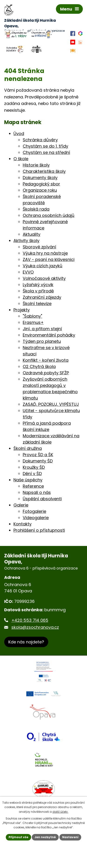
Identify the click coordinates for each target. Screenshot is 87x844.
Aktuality (31, 234)
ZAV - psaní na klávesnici (48, 259)
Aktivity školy (26, 240)
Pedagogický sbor (41, 184)
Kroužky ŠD (34, 467)
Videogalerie (36, 518)
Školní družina (27, 448)
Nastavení (70, 837)
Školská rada (36, 209)
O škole (20, 159)
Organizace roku (40, 190)
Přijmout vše (18, 837)
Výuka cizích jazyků (42, 266)
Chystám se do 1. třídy (45, 146)
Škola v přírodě (38, 291)
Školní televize (37, 303)
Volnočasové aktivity (44, 278)
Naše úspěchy (27, 480)
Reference (33, 486)
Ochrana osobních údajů (48, 215)
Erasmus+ (33, 322)
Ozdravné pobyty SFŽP (46, 373)
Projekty (21, 310)
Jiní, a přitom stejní (42, 329)
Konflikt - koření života (45, 360)
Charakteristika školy (44, 171)
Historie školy (36, 165)
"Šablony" (32, 316)
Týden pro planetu (42, 341)
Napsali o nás (37, 492)
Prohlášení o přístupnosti (39, 530)
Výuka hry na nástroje (45, 253)
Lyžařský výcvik (38, 285)
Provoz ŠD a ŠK (38, 455)
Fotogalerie (34, 511)
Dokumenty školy (40, 178)
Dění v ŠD (32, 473)
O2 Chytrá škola (39, 366)
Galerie (20, 505)
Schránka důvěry (40, 140)
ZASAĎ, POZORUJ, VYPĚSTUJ (51, 404)
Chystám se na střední (46, 152)
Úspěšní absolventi (42, 499)
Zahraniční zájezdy (42, 297)
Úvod (18, 133)
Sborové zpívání (39, 247)
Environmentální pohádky (49, 335)
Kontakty (22, 524)
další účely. (60, 812)
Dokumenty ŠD (38, 461)
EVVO (28, 272)
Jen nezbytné (45, 837)
